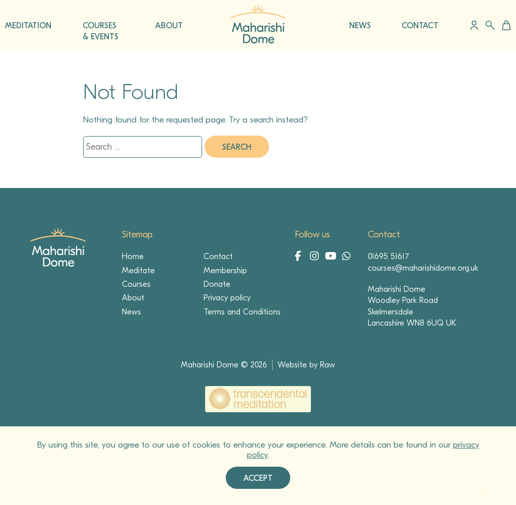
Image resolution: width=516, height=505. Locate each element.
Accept (258, 478)
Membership (225, 270)
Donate (217, 284)
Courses (136, 284)
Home (133, 256)
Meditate (138, 270)
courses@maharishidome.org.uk (423, 268)
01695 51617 (388, 256)
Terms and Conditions (242, 312)
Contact (218, 256)
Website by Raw (306, 364)
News (131, 312)
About (133, 297)
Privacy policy (227, 297)
